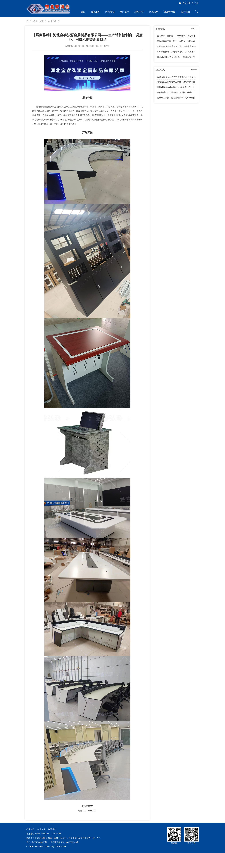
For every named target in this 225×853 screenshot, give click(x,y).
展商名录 (124, 11)
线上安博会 (169, 11)
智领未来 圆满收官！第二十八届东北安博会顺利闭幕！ (176, 47)
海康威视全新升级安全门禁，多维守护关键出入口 (176, 83)
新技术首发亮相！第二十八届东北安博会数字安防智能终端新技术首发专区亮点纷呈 (176, 42)
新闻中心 (139, 11)
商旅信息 (153, 11)
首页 (83, 11)
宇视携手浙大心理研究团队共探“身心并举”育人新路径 (174, 93)
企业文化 (41, 829)
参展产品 (52, 21)
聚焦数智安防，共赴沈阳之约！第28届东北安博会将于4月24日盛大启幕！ (176, 52)
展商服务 (95, 11)
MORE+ (194, 29)
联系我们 (185, 11)
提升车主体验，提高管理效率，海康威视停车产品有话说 (176, 98)
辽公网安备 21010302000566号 (64, 842)
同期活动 (110, 11)
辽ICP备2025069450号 (36, 842)
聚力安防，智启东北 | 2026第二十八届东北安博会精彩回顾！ (176, 37)
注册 (197, 3)
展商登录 (185, 3)
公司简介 (30, 829)
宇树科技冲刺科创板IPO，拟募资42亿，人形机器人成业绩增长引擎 (176, 88)
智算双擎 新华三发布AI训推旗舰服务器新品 (176, 77)
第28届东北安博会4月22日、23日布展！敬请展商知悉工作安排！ (176, 57)
